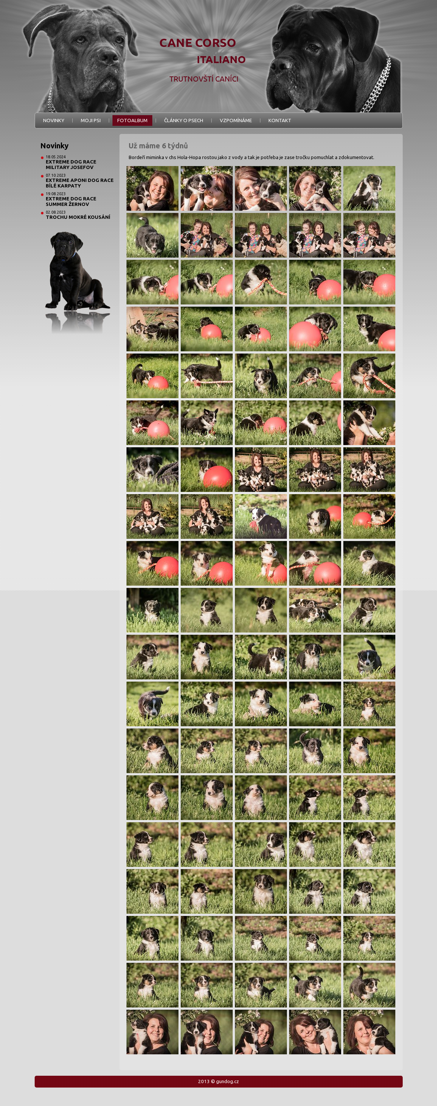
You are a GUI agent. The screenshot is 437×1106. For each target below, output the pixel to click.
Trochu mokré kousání (78, 217)
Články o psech (183, 120)
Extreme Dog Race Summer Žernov (71, 201)
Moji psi (91, 120)
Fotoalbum (132, 120)
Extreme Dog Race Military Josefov (71, 164)
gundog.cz (227, 1081)
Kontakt (279, 120)
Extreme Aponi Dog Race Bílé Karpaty (80, 183)
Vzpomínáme (236, 120)
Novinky (53, 120)
